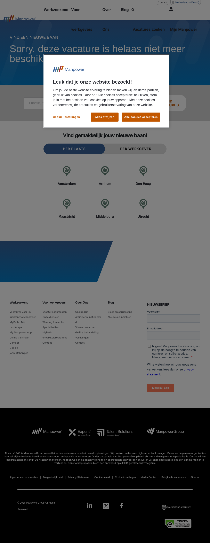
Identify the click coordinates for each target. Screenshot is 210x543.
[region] (106, 91)
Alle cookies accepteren (141, 116)
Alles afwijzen (104, 116)
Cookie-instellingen (66, 116)
